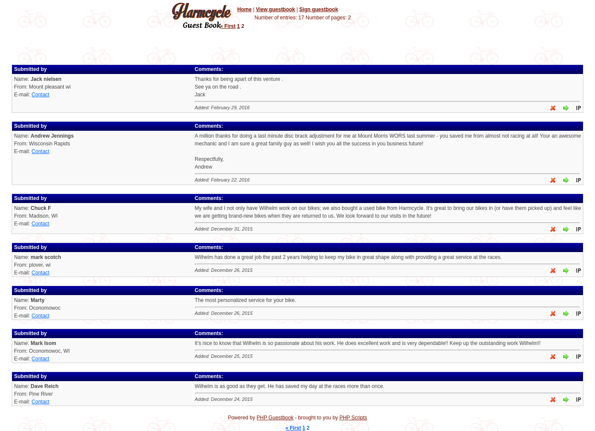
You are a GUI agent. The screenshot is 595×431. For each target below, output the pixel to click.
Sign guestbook (318, 9)
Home (244, 9)
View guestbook (275, 9)
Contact (40, 95)
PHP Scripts (353, 418)
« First (228, 26)
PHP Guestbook (274, 418)
